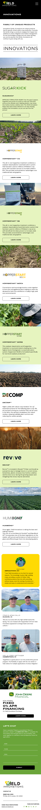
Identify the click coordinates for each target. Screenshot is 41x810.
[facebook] (24, 807)
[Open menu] (37, 3)
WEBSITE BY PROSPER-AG (7, 806)
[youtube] (26, 807)
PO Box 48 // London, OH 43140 (13, 796)
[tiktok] (36, 807)
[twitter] (31, 807)
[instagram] (29, 807)
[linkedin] (34, 807)
